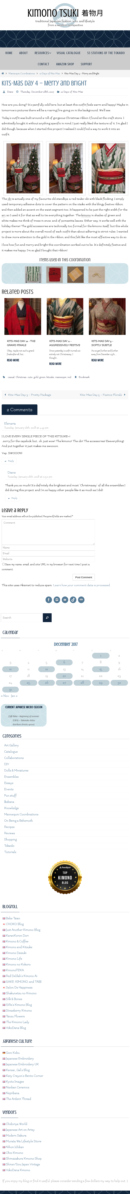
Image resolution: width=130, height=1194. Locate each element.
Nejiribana (11, 1093)
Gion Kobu (11, 1053)
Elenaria (10, 423)
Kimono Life (12, 959)
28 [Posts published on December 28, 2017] (82, 682)
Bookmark (84, 377)
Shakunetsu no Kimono (20, 993)
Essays (8, 783)
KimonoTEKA (13, 970)
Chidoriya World (15, 1124)
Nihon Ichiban (13, 1147)
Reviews (9, 833)
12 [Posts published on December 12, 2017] (46, 669)
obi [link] (9, 198)
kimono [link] (86, 215)
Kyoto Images (13, 1081)
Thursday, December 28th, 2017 (37, 91)
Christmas (21, 377)
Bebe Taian (11, 918)
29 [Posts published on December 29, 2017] (100, 682)
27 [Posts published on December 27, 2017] (64, 682)
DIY (6, 764)
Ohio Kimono (13, 1153)
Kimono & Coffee (15, 941)
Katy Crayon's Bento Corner (23, 1076)
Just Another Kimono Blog (21, 930)
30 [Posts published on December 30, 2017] (119, 682)
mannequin (60, 377)
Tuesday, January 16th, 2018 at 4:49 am (26, 427)
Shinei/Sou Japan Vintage (21, 1164)
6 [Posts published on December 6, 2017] (64, 662)
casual (11, 377)
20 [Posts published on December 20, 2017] (64, 676)
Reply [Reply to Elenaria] (9, 461)
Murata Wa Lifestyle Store (22, 1141)
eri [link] (3, 215)
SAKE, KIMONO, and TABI (22, 982)
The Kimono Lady (16, 1022)
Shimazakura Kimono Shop (22, 1158)
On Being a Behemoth (18, 821)
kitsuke (50, 377)
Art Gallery (11, 745)
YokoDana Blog (14, 1028)
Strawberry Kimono (17, 1010)
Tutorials (10, 852)
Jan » (14, 696)
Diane (10, 91)
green (42, 377)
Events (9, 789)
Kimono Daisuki (14, 953)
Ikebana (9, 802)
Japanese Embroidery (18, 1058)
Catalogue (11, 751)
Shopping (10, 839)
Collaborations (14, 758)
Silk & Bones (12, 999)
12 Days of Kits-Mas (49, 73)
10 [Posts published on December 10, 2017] (10, 669)
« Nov (5, 696)
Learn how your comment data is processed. (82, 585)
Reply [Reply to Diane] (12, 498)
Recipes (9, 827)
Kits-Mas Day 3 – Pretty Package (27, 394)
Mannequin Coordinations (22, 73)
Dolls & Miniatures (16, 770)
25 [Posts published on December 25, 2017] (28, 682)
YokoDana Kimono (16, 1170)
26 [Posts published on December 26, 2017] (46, 682)
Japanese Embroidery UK (21, 1064)
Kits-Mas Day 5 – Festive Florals (103, 394)
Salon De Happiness (17, 987)
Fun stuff (10, 795)
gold (36, 377)
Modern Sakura (14, 1135)
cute (30, 377)
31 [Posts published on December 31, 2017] (10, 689)
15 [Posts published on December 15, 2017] (100, 669)
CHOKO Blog (13, 924)
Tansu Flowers (14, 1016)
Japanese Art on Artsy (19, 1130)
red (69, 377)
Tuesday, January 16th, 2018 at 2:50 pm (30, 476)
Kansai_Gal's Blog (16, 1070)
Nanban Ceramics (16, 1087)
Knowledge (11, 808)
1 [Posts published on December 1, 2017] (100, 655)
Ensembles (11, 777)
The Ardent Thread (17, 1099)
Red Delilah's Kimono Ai (20, 976)
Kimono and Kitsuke (17, 947)
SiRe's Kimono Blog (17, 1005)
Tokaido (9, 846)
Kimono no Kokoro (17, 964)
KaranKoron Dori (16, 935)
